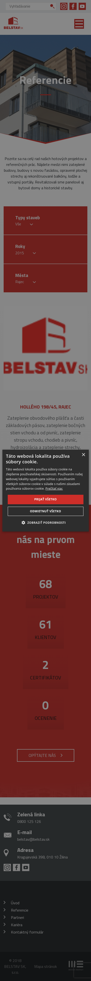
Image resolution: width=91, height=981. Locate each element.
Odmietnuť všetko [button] (45, 511)
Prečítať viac (54, 488)
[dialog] (45, 490)
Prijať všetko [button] (45, 499)
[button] (45, 522)
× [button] (83, 455)
